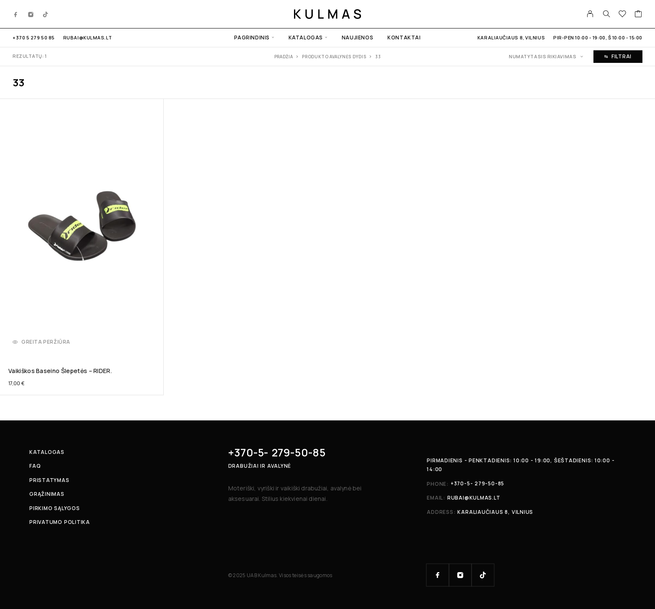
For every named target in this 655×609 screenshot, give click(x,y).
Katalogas (306, 37)
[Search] (606, 14)
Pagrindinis (252, 37)
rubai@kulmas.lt (87, 37)
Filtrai (618, 56)
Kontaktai (403, 37)
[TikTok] (45, 13)
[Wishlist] (623, 15)
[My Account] (590, 14)
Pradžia (283, 57)
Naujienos (357, 37)
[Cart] (638, 15)
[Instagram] (31, 13)
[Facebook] (16, 13)
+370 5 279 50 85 (34, 37)
